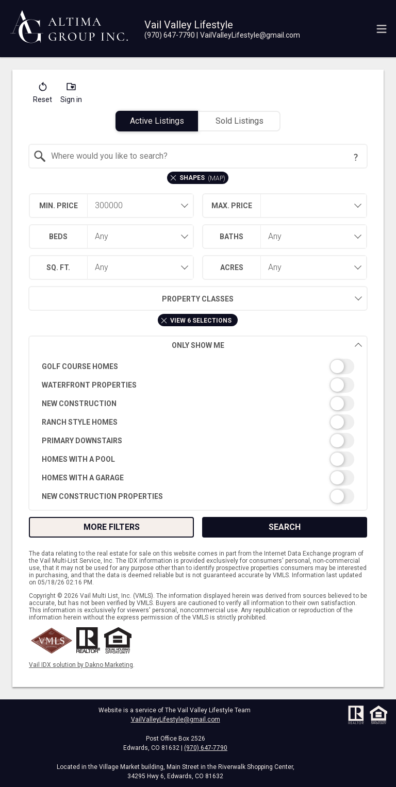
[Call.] (169, 35)
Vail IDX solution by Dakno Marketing (81, 664)
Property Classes (131, 298)
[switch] (198, 366)
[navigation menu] (381, 29)
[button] (42, 95)
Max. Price (231, 206)
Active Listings (157, 121)
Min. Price (58, 206)
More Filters (112, 527)
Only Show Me (267, 345)
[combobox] (198, 156)
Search (285, 527)
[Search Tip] (356, 157)
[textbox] (204, 156)
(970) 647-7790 (205, 747)
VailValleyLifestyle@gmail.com (175, 719)
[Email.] (248, 35)
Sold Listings (239, 121)
